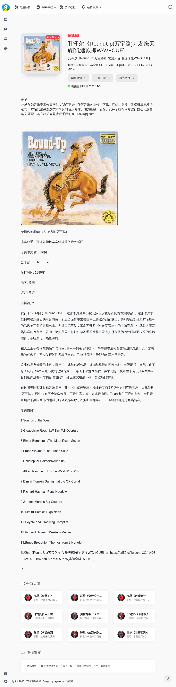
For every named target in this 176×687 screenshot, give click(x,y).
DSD (146, 65)
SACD (136, 65)
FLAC (115, 65)
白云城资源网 (109, 666)
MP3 (76, 69)
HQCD (126, 65)
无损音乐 (79, 35)
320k (155, 65)
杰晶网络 (37, 666)
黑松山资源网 (90, 666)
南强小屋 (73, 666)
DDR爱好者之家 (55, 666)
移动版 (81, 681)
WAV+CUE (102, 65)
